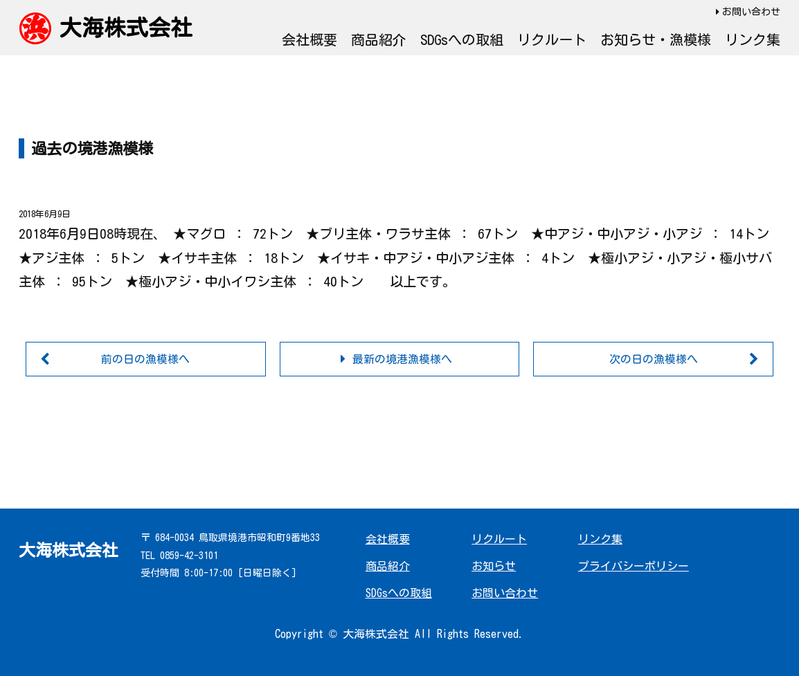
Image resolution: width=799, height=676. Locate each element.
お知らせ (494, 566)
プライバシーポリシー (633, 566)
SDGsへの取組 (461, 39)
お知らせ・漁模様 (655, 39)
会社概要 (309, 39)
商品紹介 (378, 39)
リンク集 (752, 39)
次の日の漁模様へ (653, 359)
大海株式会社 (126, 28)
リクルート (551, 39)
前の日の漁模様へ (145, 359)
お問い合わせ (751, 12)
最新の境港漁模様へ (402, 359)
